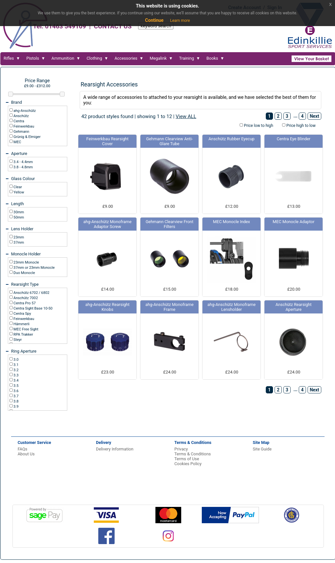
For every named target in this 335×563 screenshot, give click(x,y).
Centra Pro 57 (24, 303)
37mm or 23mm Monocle (34, 268)
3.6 (16, 391)
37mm (18, 242)
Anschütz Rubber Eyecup (232, 138)
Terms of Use (186, 458)
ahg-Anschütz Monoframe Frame (169, 307)
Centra (18, 121)
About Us (26, 453)
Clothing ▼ (97, 58)
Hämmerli (21, 324)
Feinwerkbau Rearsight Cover (107, 141)
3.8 (16, 401)
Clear (17, 187)
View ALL (186, 116)
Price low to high (258, 125)
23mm (18, 237)
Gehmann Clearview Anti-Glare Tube (169, 141)
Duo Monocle (24, 273)
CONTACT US (113, 26)
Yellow (18, 192)
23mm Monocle (26, 262)
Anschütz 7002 (25, 298)
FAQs (22, 449)
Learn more (180, 20)
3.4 (16, 380)
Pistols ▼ (35, 58)
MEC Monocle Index (231, 221)
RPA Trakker (23, 334)
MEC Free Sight (26, 329)
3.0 (16, 360)
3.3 (16, 375)
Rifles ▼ (12, 58)
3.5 (16, 386)
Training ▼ (189, 58)
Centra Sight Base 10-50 (33, 308)
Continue (154, 20)
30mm (18, 212)
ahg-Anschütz (24, 111)
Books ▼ (215, 58)
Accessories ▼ (129, 58)
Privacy (181, 449)
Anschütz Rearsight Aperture (294, 307)
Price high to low (300, 125)
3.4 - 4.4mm (23, 162)
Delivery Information (114, 449)
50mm (18, 217)
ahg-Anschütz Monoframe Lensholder (231, 307)
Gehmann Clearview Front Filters (169, 224)
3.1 (16, 365)
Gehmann (21, 131)
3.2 (16, 370)
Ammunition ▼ (66, 58)
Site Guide (262, 449)
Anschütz (21, 116)
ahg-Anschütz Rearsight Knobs (107, 307)
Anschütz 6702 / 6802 (31, 293)
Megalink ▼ (161, 58)
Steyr (17, 340)
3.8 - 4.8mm (23, 167)
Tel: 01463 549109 (59, 26)
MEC (17, 142)
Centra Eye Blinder (293, 138)
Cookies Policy (187, 463)
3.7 (16, 396)
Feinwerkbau (23, 126)
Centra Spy (22, 314)
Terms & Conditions (192, 453)
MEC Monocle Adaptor (293, 221)
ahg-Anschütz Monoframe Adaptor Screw (107, 224)
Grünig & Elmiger (27, 137)
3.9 (16, 406)
